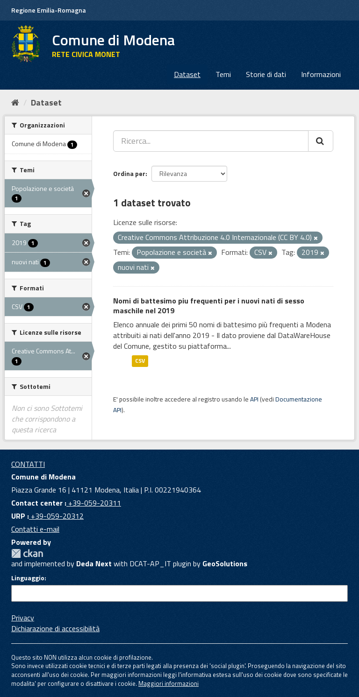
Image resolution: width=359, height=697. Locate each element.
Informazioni (321, 74)
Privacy (22, 617)
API (254, 399)
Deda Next (94, 563)
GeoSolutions (224, 563)
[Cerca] (320, 141)
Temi (223, 74)
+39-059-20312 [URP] (56, 515)
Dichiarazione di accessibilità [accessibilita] (55, 628)
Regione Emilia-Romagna (48, 10)
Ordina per (129, 173)
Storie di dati (266, 74)
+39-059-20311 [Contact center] (93, 502)
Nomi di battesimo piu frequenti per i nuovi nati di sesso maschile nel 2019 (208, 305)
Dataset (187, 74)
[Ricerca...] (211, 141)
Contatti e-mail (35, 529)
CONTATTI (28, 464)
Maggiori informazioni (168, 683)
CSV (140, 361)
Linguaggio (27, 578)
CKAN (27, 553)
